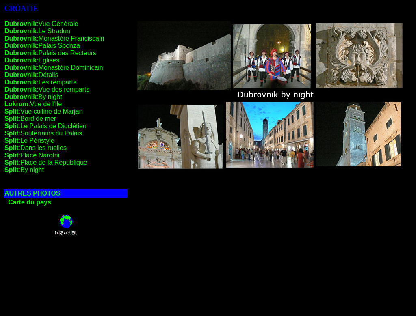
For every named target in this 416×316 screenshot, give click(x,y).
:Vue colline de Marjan (43, 111)
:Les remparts (40, 82)
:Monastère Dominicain (53, 67)
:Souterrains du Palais (43, 133)
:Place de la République (45, 162)
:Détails (31, 74)
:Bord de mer (30, 118)
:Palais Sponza (42, 45)
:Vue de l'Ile (33, 104)
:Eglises (31, 60)
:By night (33, 96)
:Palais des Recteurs (50, 52)
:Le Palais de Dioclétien (45, 126)
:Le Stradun (37, 31)
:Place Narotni (31, 155)
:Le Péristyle (29, 140)
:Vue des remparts (46, 89)
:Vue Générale (41, 23)
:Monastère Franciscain (54, 38)
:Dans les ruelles (35, 147)
